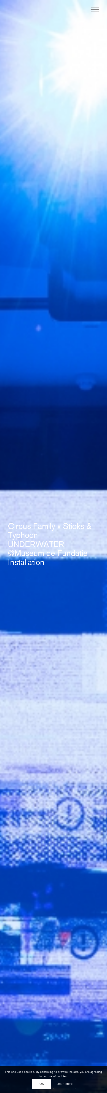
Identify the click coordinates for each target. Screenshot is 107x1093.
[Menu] (92, 9)
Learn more (64, 1084)
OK (42, 1084)
